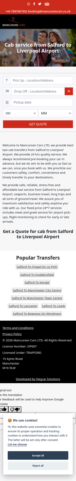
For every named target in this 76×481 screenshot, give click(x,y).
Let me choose (17, 444)
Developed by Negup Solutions (38, 379)
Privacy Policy (12, 334)
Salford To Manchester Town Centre (37, 298)
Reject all (37, 465)
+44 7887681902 (16, 11)
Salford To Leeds (53, 306)
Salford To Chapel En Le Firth (37, 267)
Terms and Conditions (18, 328)
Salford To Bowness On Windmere (37, 314)
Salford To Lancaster (23, 306)
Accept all (38, 455)
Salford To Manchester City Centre (37, 290)
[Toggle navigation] (68, 21)
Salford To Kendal (37, 282)
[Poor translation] (14, 409)
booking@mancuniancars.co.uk (49, 11)
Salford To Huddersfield (37, 275)
